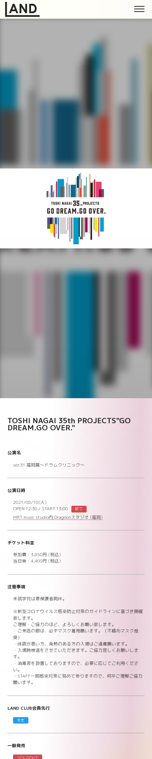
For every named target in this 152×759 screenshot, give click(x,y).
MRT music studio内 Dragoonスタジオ (58, 517)
